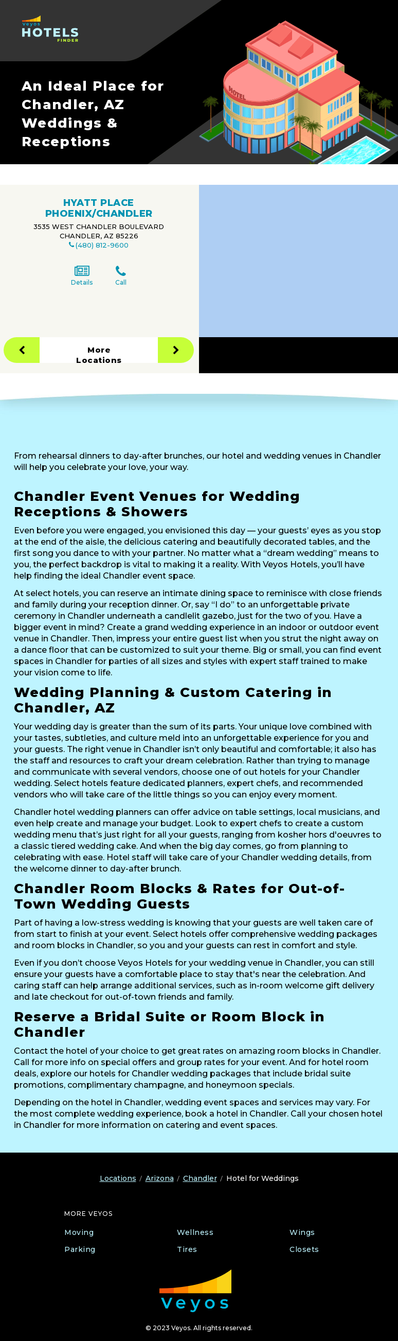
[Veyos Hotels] (54, 28)
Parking (80, 1249)
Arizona (160, 1178)
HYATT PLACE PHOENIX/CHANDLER (99, 208)
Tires (187, 1249)
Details (82, 275)
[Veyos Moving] (195, 1290)
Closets (304, 1249)
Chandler (200, 1178)
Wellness (195, 1232)
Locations (118, 1178)
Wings (302, 1232)
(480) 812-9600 (102, 245)
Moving (79, 1232)
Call (120, 275)
